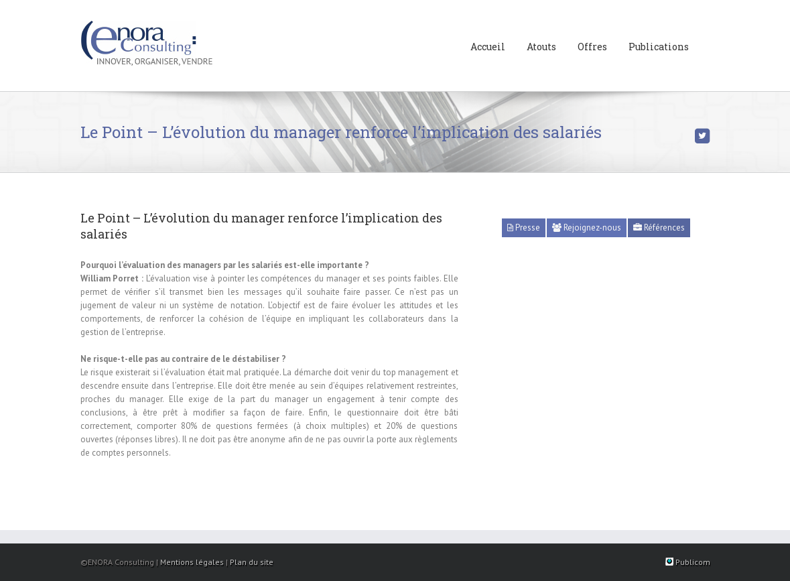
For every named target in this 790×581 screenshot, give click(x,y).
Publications (659, 46)
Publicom (687, 562)
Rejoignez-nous (586, 227)
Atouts (541, 46)
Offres (592, 46)
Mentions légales (192, 562)
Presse (523, 227)
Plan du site (251, 562)
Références (659, 227)
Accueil (487, 46)
